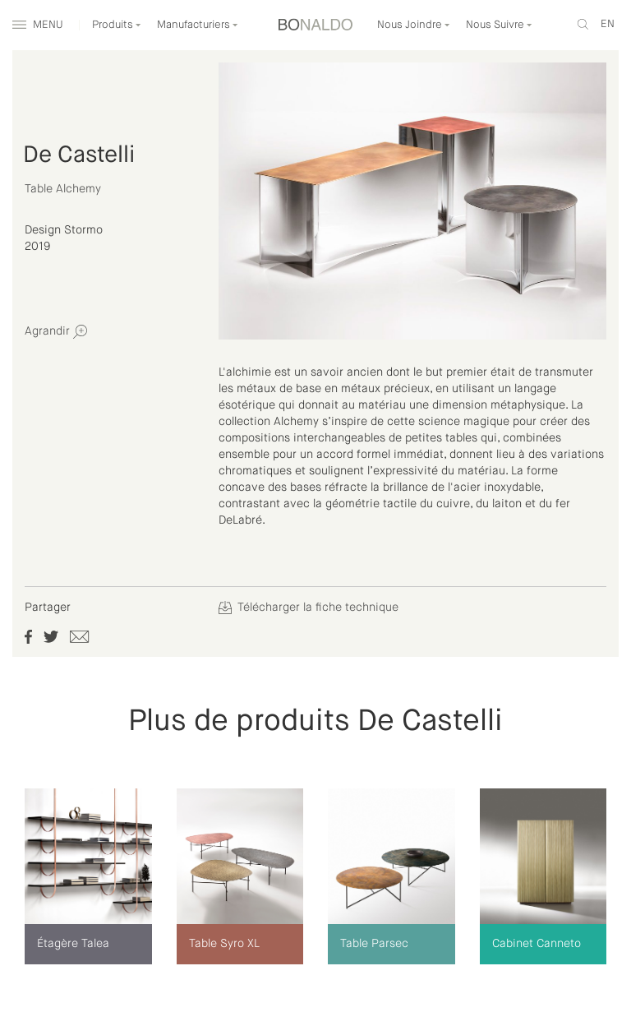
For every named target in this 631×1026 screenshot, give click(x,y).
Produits (116, 25)
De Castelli (79, 155)
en (608, 24)
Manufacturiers (197, 25)
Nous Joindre (413, 25)
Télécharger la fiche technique (308, 607)
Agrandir (56, 332)
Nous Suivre (499, 25)
